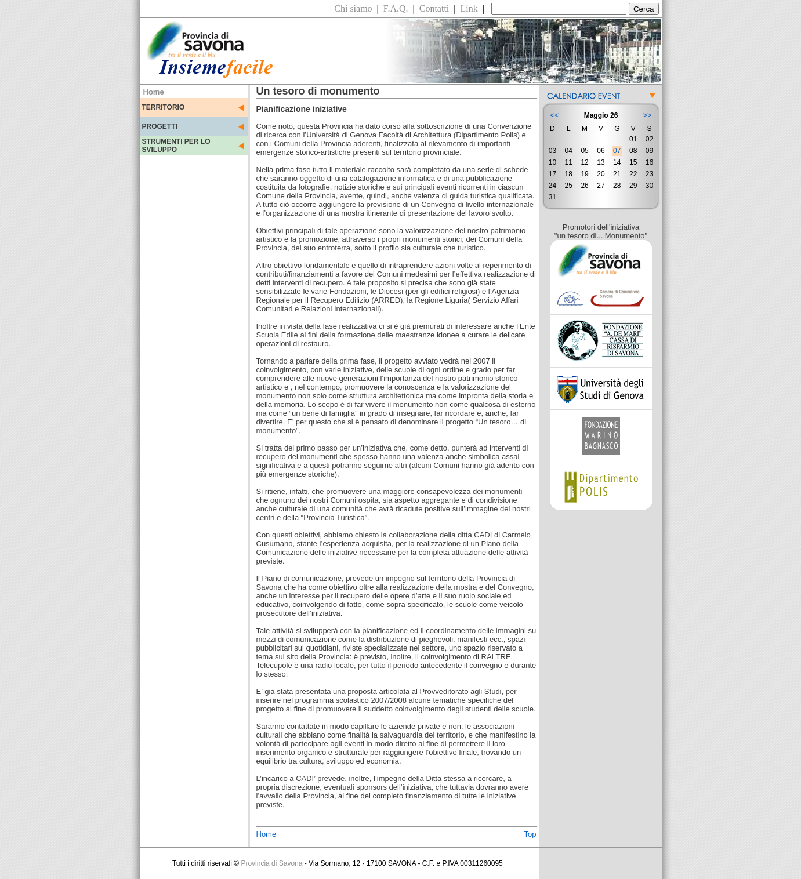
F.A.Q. (395, 8)
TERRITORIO (163, 107)
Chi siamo (353, 8)
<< (554, 115)
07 (617, 151)
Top (530, 834)
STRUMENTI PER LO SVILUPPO (176, 145)
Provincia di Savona (271, 863)
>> (647, 115)
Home (266, 834)
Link (469, 8)
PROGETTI (159, 126)
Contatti (434, 8)
